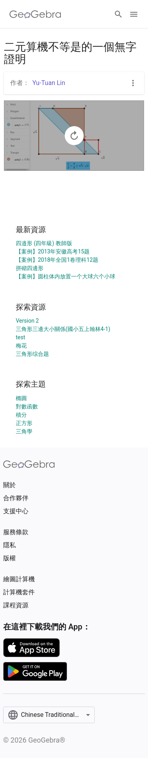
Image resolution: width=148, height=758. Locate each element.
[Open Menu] (134, 14)
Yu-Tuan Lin (48, 83)
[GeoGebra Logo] (35, 14)
